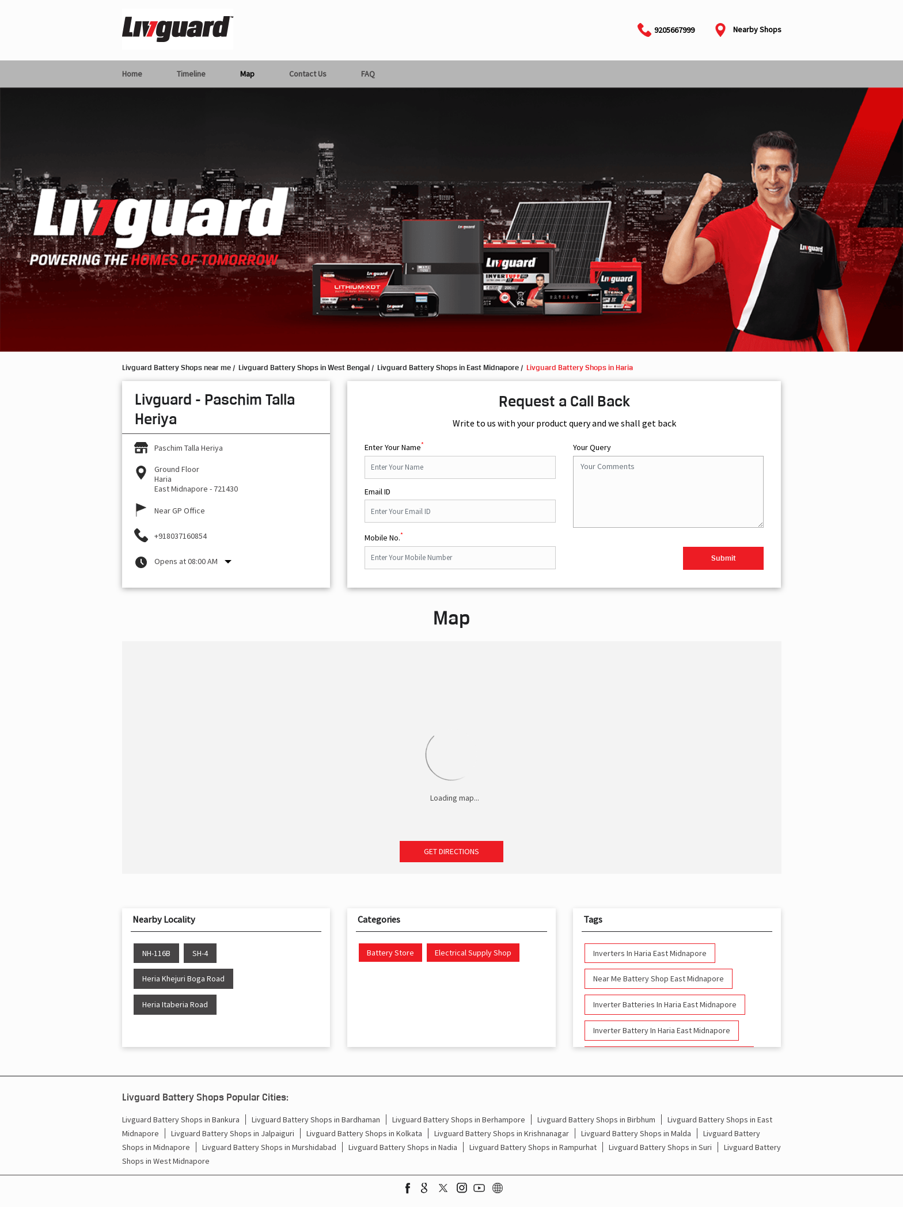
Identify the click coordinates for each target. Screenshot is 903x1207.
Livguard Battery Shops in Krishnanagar (501, 1133)
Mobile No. (384, 536)
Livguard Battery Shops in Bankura (181, 1119)
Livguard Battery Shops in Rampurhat (533, 1147)
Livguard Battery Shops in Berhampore (458, 1119)
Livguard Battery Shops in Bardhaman (316, 1119)
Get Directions (451, 851)
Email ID (377, 492)
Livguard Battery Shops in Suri (660, 1147)
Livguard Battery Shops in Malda (636, 1133)
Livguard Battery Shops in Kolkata (364, 1133)
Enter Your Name (394, 446)
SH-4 (200, 953)
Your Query (592, 447)
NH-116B (156, 953)
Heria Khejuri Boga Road (183, 979)
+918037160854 (180, 536)
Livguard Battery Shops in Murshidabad (269, 1147)
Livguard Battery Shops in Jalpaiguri (232, 1133)
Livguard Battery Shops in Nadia (402, 1147)
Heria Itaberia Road (175, 1005)
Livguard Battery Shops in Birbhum (596, 1119)
